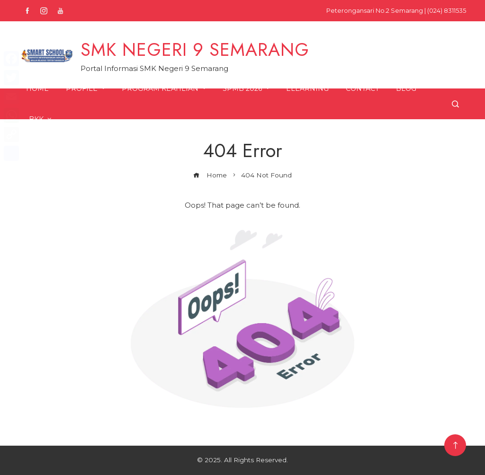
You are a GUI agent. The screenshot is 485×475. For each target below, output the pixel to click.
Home (37, 88)
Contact (362, 88)
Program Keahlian (164, 88)
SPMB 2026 (247, 88)
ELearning (307, 88)
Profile (86, 88)
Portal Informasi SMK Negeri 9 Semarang (154, 68)
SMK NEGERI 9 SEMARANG (195, 49)
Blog (406, 88)
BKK (41, 119)
